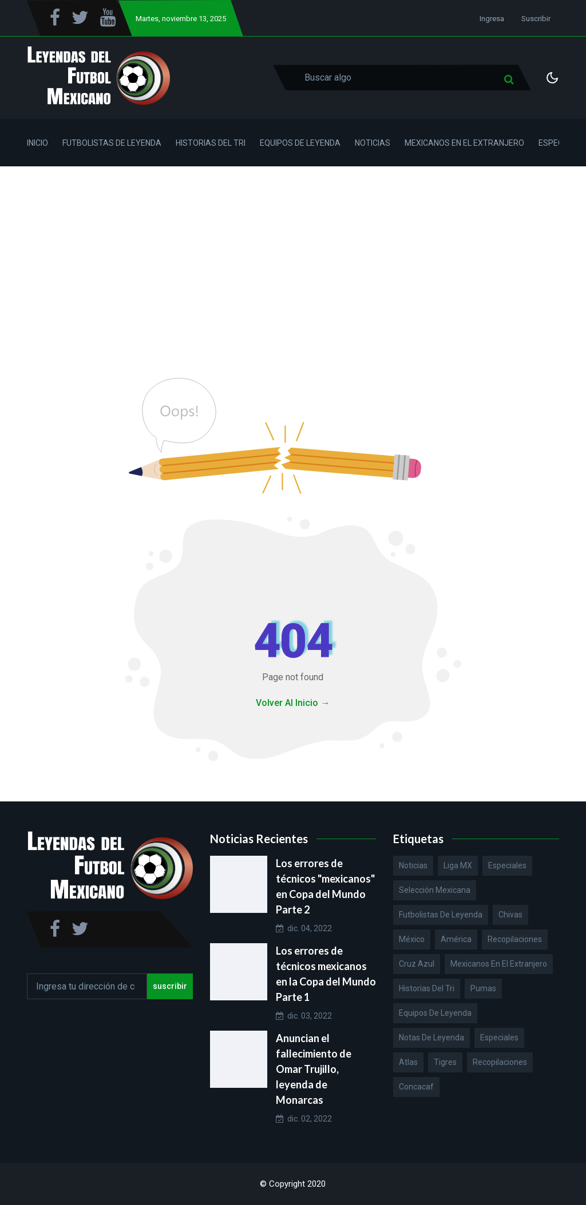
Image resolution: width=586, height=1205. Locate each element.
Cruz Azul (416, 963)
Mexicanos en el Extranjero (464, 142)
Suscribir (536, 18)
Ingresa (492, 18)
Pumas (483, 988)
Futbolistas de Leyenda (111, 142)
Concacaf (416, 1086)
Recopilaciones (515, 939)
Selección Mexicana (434, 890)
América (456, 939)
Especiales (507, 865)
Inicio (37, 142)
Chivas (510, 914)
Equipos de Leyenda (300, 142)
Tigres (445, 1062)
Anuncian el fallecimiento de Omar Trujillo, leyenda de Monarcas (313, 1069)
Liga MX (458, 865)
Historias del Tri (211, 142)
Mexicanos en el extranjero (498, 963)
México (412, 939)
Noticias (372, 142)
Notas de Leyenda (431, 1037)
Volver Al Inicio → (293, 702)
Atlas (408, 1062)
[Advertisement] (293, 252)
